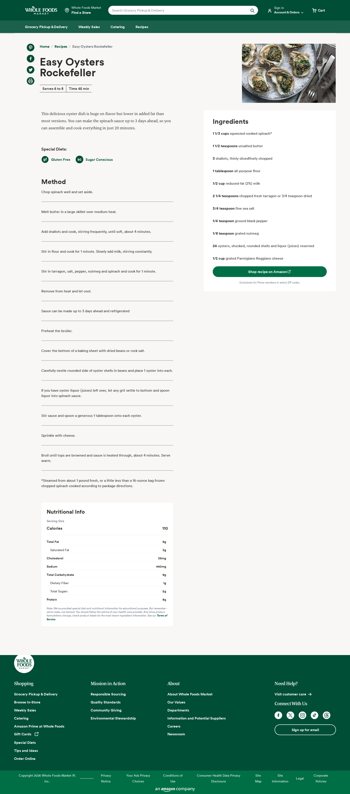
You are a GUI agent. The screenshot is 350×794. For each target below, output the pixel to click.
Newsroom (176, 734)
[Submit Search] (252, 10)
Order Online (24, 758)
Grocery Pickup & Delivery (36, 694)
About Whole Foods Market (189, 694)
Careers (173, 726)
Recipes (60, 46)
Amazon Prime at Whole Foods (39, 726)
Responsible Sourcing (108, 694)
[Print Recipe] (30, 81)
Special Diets (25, 742)
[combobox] (176, 10)
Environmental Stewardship (113, 718)
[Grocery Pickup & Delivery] (46, 26)
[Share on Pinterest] (30, 47)
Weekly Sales (25, 710)
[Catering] (117, 26)
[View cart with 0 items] (318, 10)
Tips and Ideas (26, 750)
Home (44, 46)
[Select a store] (82, 10)
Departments (178, 710)
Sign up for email (305, 729)
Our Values (176, 702)
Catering (21, 718)
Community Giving (106, 710)
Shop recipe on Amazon (269, 271)
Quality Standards (106, 702)
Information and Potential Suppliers (196, 718)
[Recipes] (141, 26)
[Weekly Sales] (89, 26)
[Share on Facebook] (30, 58)
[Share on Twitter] (30, 70)
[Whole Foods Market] (41, 10)
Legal (300, 778)
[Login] (285, 10)
